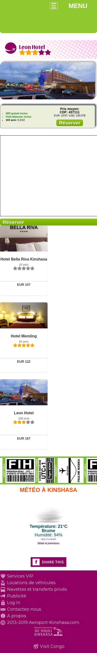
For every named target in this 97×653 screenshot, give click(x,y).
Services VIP (20, 576)
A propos (16, 615)
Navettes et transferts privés (37, 589)
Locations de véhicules (31, 582)
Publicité (16, 596)
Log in (13, 602)
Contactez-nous (24, 609)
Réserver (69, 122)
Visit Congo (52, 646)
